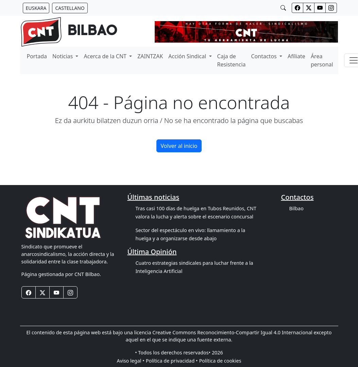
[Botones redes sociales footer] (28, 292)
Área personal (322, 60)
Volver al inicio (179, 146)
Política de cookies (220, 360)
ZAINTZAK (150, 56)
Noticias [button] (63, 56)
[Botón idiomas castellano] (69, 8)
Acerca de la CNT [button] (106, 56)
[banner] (69, 32)
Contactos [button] (264, 56)
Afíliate (296, 56)
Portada (37, 56)
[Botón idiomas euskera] (36, 8)
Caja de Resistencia (231, 60)
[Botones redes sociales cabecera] (297, 8)
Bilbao (296, 208)
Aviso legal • (130, 360)
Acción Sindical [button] (187, 56)
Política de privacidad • (172, 360)
